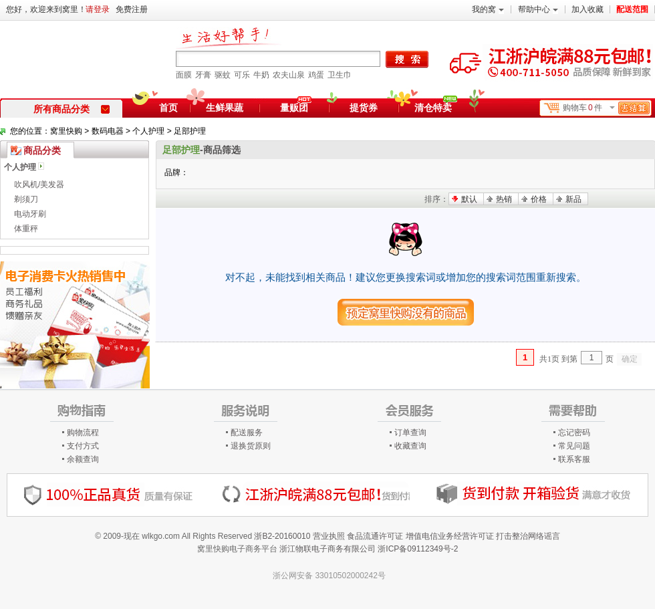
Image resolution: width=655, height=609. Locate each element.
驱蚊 (223, 75)
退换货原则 (251, 446)
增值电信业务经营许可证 (450, 536)
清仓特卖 (435, 105)
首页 (168, 107)
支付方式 (83, 446)
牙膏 (203, 75)
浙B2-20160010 (282, 536)
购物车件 (606, 108)
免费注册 (132, 9)
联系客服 (574, 459)
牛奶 (261, 75)
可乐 (242, 75)
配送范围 (632, 9)
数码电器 (108, 131)
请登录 (98, 9)
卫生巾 (340, 75)
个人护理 (148, 131)
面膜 (184, 75)
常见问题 (574, 446)
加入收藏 (587, 9)
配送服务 (247, 432)
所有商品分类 (71, 109)
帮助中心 (538, 9)
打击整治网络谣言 (528, 536)
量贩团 (294, 107)
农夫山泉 (289, 75)
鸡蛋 (316, 75)
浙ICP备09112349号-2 (418, 549)
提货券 (364, 107)
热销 (504, 199)
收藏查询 (410, 446)
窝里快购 (66, 131)
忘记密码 (574, 432)
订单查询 (410, 432)
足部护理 (190, 131)
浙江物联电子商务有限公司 (327, 549)
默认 (469, 199)
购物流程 (83, 432)
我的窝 (488, 9)
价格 (539, 199)
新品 (573, 199)
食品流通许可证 (375, 536)
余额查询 (83, 459)
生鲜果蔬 (224, 107)
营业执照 (329, 536)
